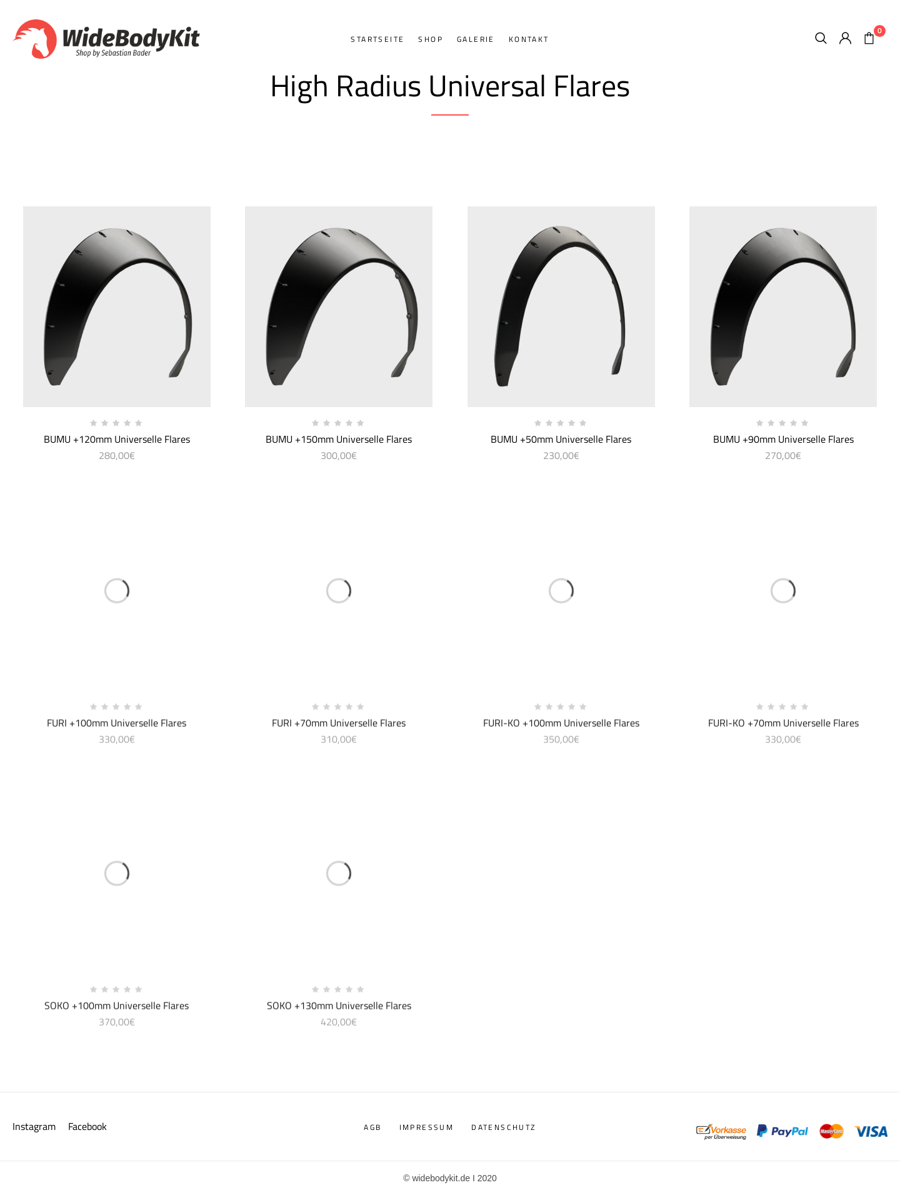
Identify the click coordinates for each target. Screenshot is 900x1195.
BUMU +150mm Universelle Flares (339, 438)
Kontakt (529, 39)
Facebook (87, 1126)
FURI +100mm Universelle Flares (116, 727)
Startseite (377, 39)
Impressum (426, 1127)
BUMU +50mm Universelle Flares (561, 438)
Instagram (35, 1126)
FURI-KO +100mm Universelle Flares (561, 727)
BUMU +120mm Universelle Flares (117, 438)
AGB (372, 1127)
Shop (430, 39)
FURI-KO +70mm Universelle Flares (783, 727)
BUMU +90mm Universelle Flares (783, 438)
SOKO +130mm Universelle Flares (339, 1009)
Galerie (476, 39)
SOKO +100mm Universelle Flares (116, 1009)
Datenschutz (503, 1127)
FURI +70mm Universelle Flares (339, 727)
